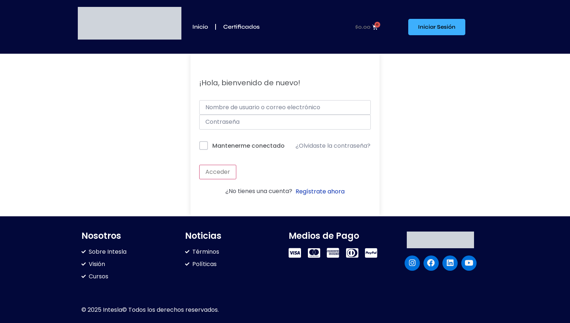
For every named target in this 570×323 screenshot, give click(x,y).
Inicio (200, 26)
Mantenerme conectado (248, 146)
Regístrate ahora (320, 191)
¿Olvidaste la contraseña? (333, 146)
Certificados (241, 26)
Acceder (217, 172)
